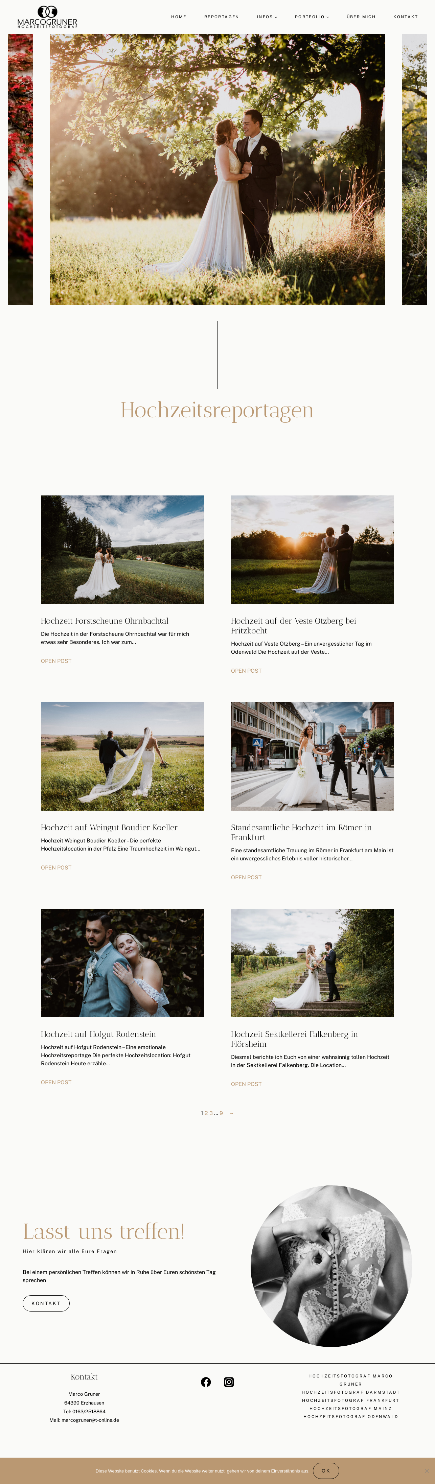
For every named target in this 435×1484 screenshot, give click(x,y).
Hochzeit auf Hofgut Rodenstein (98, 1034)
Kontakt (405, 17)
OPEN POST (56, 661)
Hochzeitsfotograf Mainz (351, 1408)
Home (179, 17)
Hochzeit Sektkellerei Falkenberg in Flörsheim (294, 1039)
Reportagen (221, 17)
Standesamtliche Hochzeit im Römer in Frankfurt (301, 832)
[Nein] (426, 1470)
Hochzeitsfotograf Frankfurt (350, 1400)
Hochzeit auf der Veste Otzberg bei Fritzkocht (294, 625)
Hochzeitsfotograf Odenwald (350, 1416)
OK (326, 1471)
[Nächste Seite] (230, 1113)
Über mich (361, 17)
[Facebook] (206, 1382)
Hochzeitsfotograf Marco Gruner (350, 1380)
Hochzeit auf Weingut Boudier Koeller (109, 827)
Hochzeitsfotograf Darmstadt (351, 1392)
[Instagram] (229, 1382)
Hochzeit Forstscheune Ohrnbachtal (104, 621)
